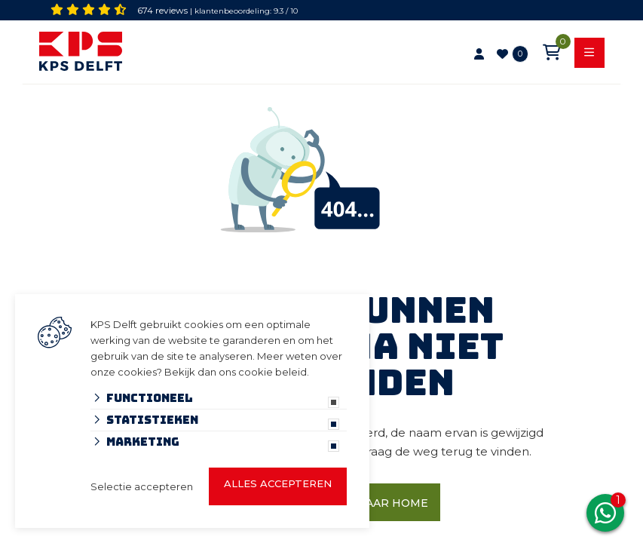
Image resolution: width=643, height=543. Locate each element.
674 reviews (162, 10)
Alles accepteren (278, 483)
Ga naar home (383, 503)
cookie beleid (272, 372)
